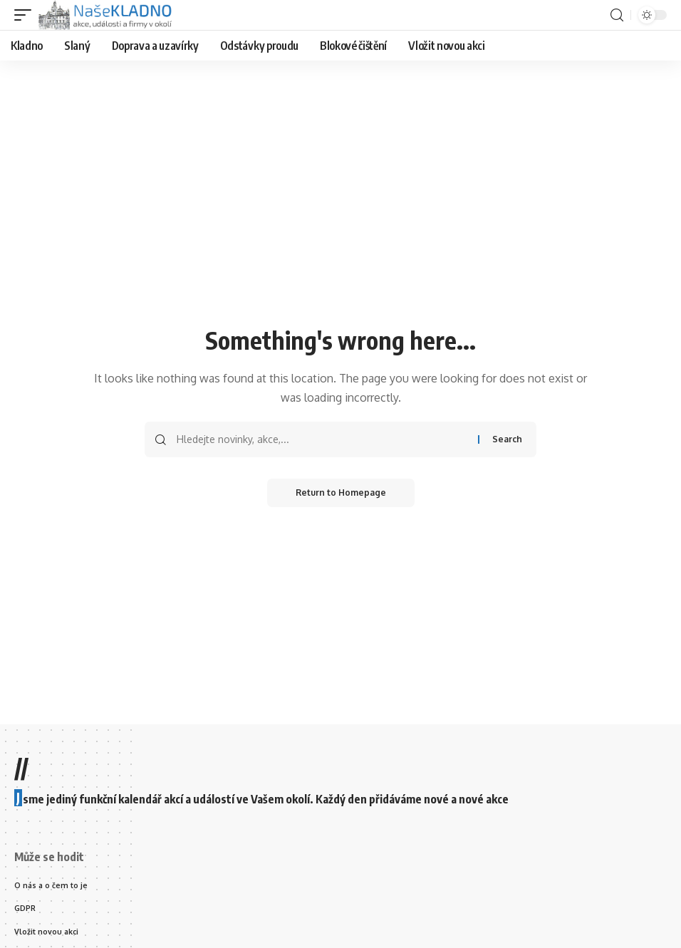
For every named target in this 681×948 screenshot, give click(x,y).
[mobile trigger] (26, 15)
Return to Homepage (341, 492)
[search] (617, 15)
